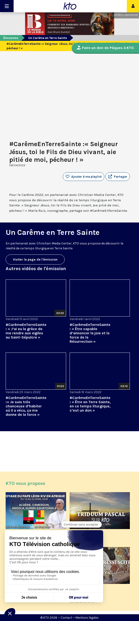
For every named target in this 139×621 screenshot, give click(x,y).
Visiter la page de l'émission (35, 259)
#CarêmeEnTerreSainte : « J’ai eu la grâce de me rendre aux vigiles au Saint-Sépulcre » (26, 330)
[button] (117, 176)
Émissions (10, 38)
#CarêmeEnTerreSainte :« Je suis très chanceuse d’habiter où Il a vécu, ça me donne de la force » (26, 406)
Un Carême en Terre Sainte (47, 38)
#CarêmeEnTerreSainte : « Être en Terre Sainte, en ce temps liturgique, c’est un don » (90, 404)
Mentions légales (87, 617)
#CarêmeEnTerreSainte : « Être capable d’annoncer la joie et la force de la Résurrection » (90, 333)
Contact (66, 617)
